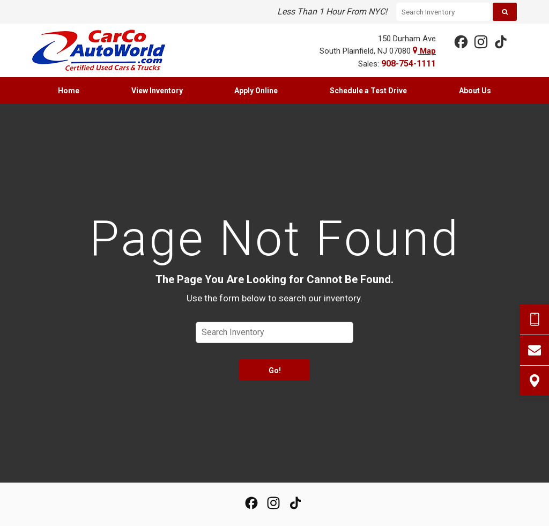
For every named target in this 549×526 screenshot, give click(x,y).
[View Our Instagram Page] (480, 41)
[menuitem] (69, 90)
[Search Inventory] (443, 12)
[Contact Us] (534, 350)
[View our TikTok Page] (500, 41)
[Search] (505, 12)
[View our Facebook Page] (460, 41)
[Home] (106, 50)
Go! (275, 370)
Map (424, 51)
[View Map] (534, 381)
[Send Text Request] (534, 320)
